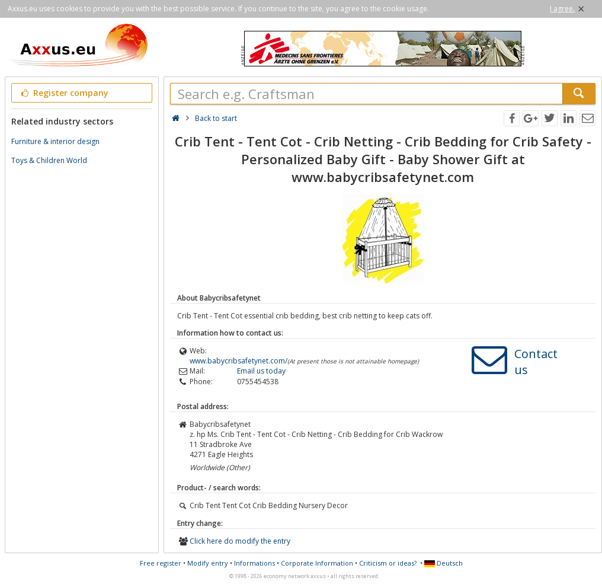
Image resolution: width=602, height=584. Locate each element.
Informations (254, 563)
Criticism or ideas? (388, 563)
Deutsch (443, 563)
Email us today (261, 371)
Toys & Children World (49, 160)
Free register (160, 563)
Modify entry (207, 563)
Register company (63, 92)
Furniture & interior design (55, 141)
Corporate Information (317, 563)
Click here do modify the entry (240, 541)
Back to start (216, 118)
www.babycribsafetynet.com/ (238, 361)
